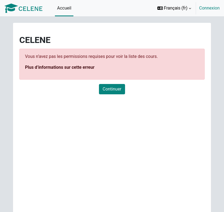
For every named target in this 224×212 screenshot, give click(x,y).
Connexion (209, 8)
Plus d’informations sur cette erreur (60, 67)
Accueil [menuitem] (64, 8)
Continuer (111, 89)
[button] (174, 8)
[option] (187, 8)
